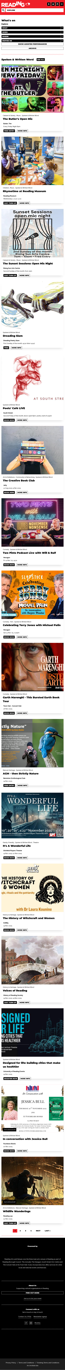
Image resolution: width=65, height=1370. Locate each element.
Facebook (26, 1323)
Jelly (5, 485)
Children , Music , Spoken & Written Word (32, 190)
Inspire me (32, 40)
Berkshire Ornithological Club (14, 778)
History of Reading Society (13, 995)
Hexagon (6, 557)
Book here (9, 492)
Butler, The (7, 124)
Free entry (9, 131)
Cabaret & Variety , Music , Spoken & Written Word (32, 118)
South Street (8, 413)
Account (49, 4)
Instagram (30, 1323)
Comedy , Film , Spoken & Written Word (32, 624)
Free (6, 348)
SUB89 (5, 923)
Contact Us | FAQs (24, 1317)
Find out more (32, 1293)
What (32, 28)
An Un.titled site (32, 1366)
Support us (57, 4)
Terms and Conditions (26, 1363)
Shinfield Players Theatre (12, 851)
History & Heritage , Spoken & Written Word (32, 917)
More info (22, 131)
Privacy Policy (11, 1363)
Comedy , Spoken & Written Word (32, 552)
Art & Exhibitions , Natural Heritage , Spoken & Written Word (32, 1210)
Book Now (9, 420)
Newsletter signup (40, 1317)
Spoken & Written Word (32, 335)
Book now (9, 1151)
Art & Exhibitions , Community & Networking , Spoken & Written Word (32, 479)
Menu (62, 4)
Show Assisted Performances (32, 44)
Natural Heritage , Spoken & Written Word (32, 772)
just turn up (10, 203)
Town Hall (7, 706)
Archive (32, 48)
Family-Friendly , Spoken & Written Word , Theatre (32, 845)
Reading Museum (9, 196)
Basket (53, 4)
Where (32, 36)
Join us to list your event (32, 1299)
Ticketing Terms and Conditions (48, 1363)
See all (40, 60)
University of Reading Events (14, 1071)
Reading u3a (8, 1216)
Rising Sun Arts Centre (11, 268)
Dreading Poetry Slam (11, 341)
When (32, 32)
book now (9, 930)
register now (10, 1079)
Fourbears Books (9, 1144)
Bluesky (37, 1323)
